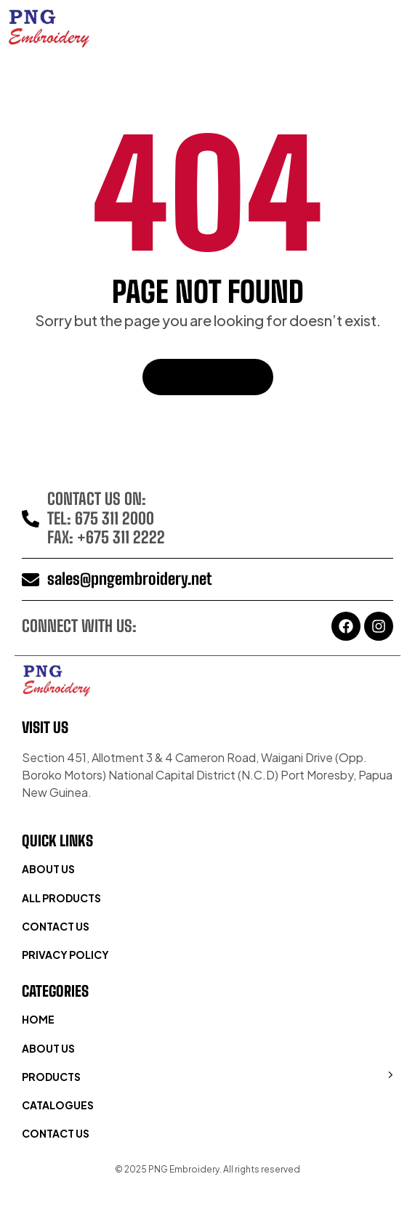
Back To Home (207, 376)
